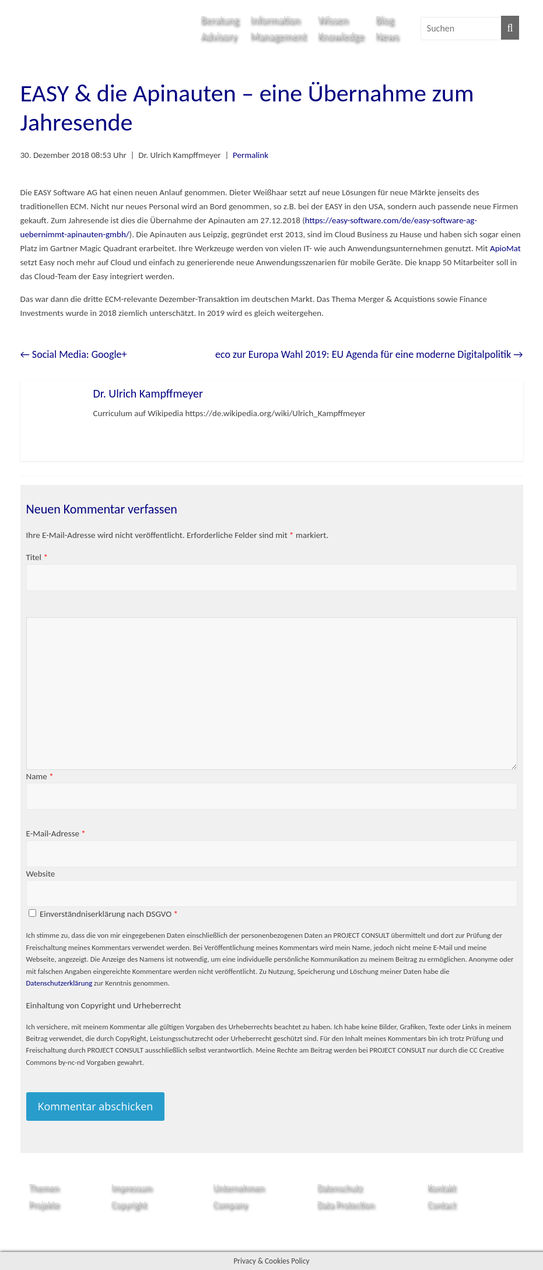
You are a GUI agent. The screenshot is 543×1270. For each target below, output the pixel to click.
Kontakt (442, 1187)
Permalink (250, 155)
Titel (37, 557)
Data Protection (345, 1204)
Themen (44, 1187)
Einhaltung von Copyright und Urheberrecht (103, 1005)
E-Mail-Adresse (56, 833)
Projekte (44, 1204)
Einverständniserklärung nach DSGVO (109, 914)
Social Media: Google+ (73, 354)
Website (40, 873)
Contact (442, 1204)
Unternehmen (238, 1187)
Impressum (131, 1187)
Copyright (129, 1204)
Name (40, 776)
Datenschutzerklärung (59, 983)
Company (230, 1204)
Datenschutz (339, 1187)
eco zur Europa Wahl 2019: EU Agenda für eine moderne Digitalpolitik (369, 354)
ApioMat (505, 248)
